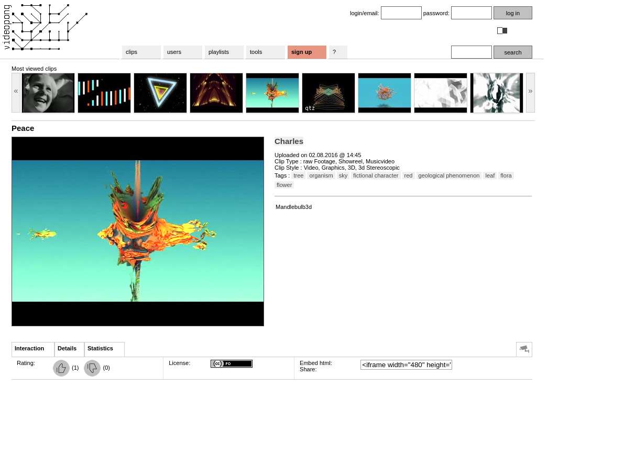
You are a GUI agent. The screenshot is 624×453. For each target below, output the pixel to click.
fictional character (375, 175)
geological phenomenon (449, 175)
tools (256, 52)
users (174, 52)
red (408, 175)
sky (343, 175)
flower (284, 185)
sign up (301, 52)
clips (131, 52)
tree (298, 175)
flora (505, 175)
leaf (490, 175)
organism (321, 175)
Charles (289, 141)
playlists (219, 52)
